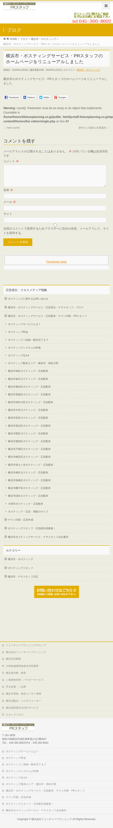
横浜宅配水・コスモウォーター (23, 700)
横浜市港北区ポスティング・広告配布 (29, 430)
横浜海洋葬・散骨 (16, 672)
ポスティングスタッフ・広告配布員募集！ (32, 533)
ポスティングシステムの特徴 (24, 352)
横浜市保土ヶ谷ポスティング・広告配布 (30, 469)
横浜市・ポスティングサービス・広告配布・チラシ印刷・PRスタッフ (47, 321)
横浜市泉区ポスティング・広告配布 (28, 384)
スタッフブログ (14, 714)
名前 (8, 195)
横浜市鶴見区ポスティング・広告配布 (29, 461)
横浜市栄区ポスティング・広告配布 (28, 422)
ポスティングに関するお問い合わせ (28, 303)
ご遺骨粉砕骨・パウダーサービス (25, 679)
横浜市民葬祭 (13, 658)
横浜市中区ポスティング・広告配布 (28, 415)
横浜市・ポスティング (88, 70)
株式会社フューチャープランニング (26, 652)
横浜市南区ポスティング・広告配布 (28, 477)
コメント (11, 161)
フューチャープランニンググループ (26, 645)
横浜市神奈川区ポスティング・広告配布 (30, 407)
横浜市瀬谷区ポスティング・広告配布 (29, 391)
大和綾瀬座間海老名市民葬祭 (22, 666)
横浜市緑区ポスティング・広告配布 (28, 500)
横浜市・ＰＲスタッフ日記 (23, 581)
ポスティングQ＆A (18, 360)
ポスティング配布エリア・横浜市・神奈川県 (33, 368)
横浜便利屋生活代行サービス (22, 707)
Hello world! (11, 127)
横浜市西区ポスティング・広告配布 (28, 438)
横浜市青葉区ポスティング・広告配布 (29, 399)
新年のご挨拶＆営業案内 (94, 127)
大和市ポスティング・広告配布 (25, 508)
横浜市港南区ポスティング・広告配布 (29, 485)
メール (9, 207)
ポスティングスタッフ (20, 573)
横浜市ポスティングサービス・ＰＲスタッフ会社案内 (38, 542)
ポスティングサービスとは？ (24, 329)
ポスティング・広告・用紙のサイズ (28, 516)
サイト (7, 219)
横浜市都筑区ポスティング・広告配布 (29, 446)
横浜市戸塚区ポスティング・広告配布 (29, 454)
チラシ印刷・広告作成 (20, 524)
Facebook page (56, 266)
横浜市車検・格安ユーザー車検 (23, 693)
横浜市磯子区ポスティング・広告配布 (29, 493)
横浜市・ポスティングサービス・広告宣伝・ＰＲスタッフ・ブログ (45, 312)
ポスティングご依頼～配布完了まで (28, 344)
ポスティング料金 (18, 337)
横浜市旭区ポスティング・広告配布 (28, 376)
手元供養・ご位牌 (16, 686)
